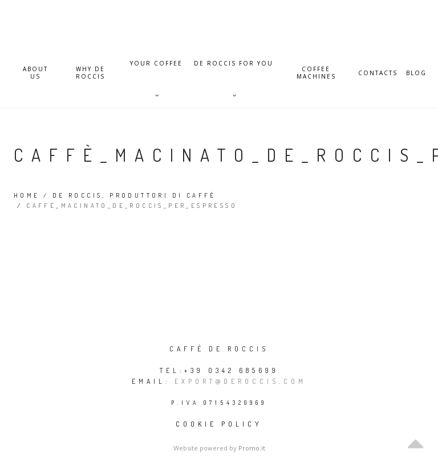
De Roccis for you (233, 69)
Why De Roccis (90, 72)
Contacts (378, 73)
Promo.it (251, 448)
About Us (35, 72)
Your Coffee (156, 69)
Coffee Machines (316, 72)
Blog (416, 73)
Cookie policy (219, 424)
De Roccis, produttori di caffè (134, 195)
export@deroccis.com (240, 381)
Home (27, 195)
